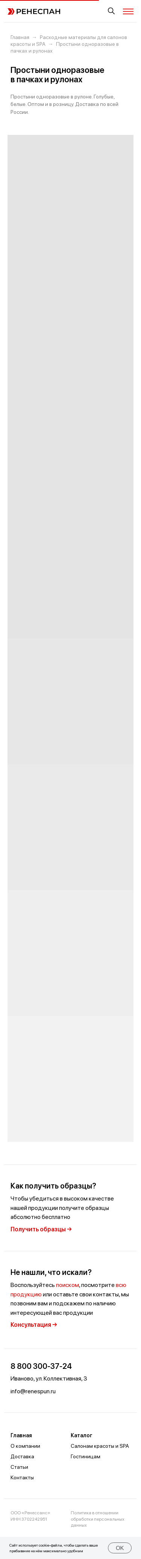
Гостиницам (85, 1456)
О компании (25, 1446)
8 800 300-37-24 (41, 1366)
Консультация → (34, 1324)
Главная (20, 37)
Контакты (22, 1477)
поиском (67, 1284)
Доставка (22, 1456)
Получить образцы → (41, 1229)
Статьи (19, 1467)
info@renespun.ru (33, 1391)
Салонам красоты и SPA (100, 1446)
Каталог (81, 1435)
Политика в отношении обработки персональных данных (97, 1519)
